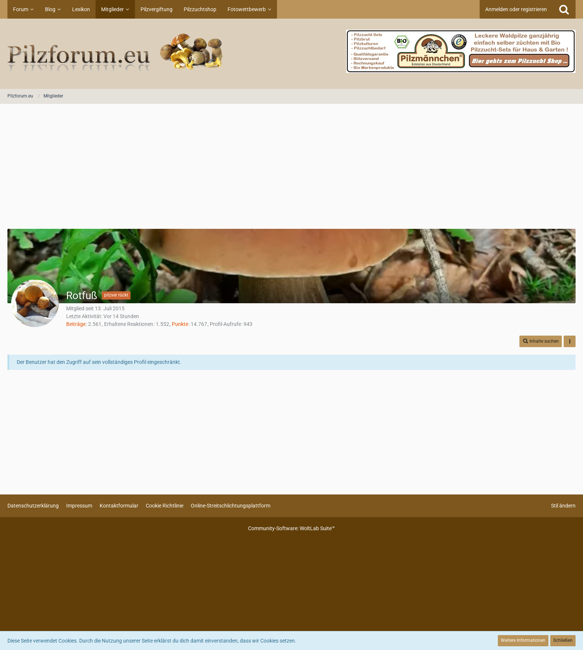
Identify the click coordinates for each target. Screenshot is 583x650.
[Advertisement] (291, 167)
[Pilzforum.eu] (291, 54)
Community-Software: (291, 528)
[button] (540, 341)
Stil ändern (563, 506)
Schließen (563, 640)
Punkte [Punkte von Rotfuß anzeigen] (180, 324)
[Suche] (564, 9)
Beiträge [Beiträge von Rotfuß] (76, 324)
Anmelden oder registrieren (516, 9)
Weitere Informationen (523, 640)
